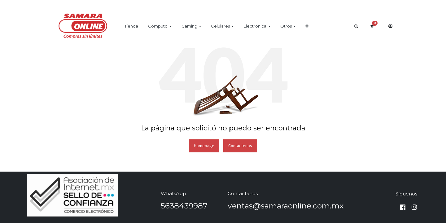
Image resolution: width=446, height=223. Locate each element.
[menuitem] (131, 26)
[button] (306, 26)
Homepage (204, 145)
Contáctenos (240, 145)
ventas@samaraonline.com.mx (285, 205)
